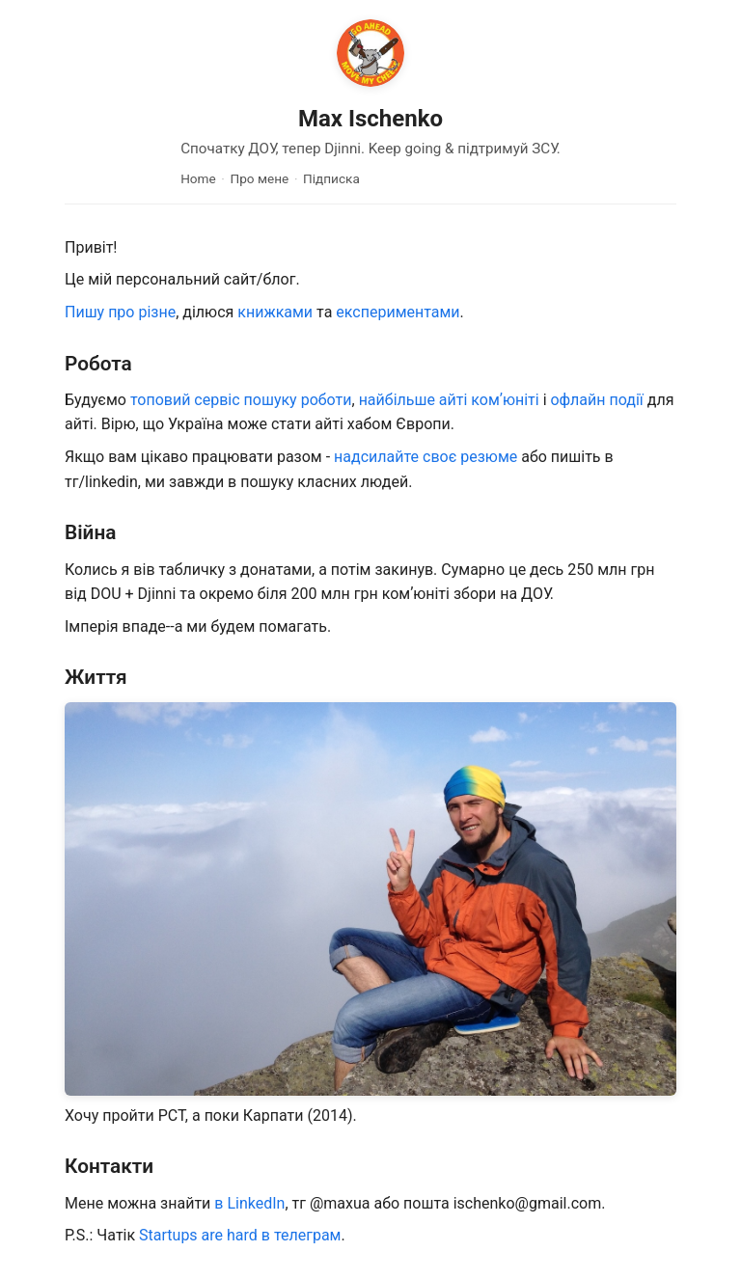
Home (198, 178)
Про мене (260, 178)
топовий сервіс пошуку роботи (241, 400)
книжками (275, 312)
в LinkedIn (249, 1203)
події (627, 400)
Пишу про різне (120, 312)
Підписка (331, 178)
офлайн (577, 400)
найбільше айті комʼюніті (449, 400)
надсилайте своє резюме (425, 457)
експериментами (397, 312)
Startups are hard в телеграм (240, 1235)
